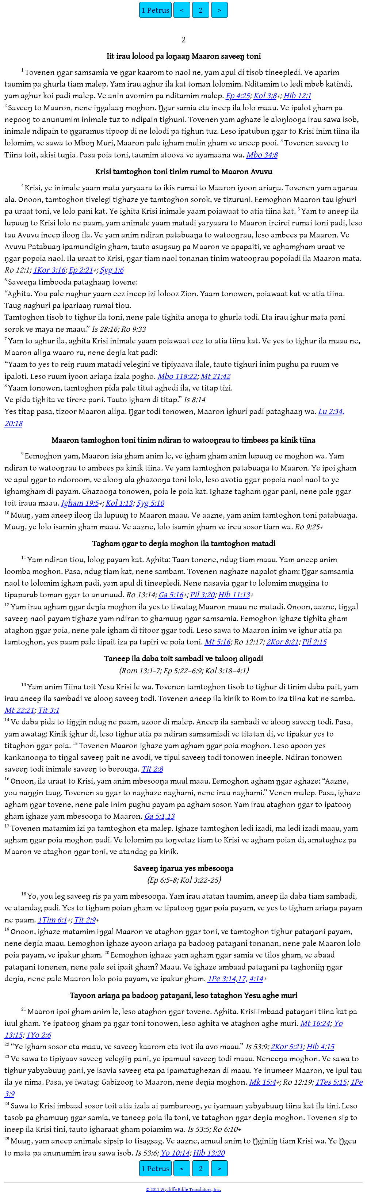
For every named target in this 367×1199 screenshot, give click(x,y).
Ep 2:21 (81, 269)
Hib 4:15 (320, 1046)
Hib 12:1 (297, 95)
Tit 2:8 (152, 768)
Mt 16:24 (315, 1023)
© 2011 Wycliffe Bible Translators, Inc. (183, 1189)
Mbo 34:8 (262, 154)
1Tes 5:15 (331, 1082)
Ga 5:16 (170, 594)
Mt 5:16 (217, 641)
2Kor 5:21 (287, 1046)
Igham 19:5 (80, 502)
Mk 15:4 (262, 1082)
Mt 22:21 (19, 710)
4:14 (256, 978)
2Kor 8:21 (282, 641)
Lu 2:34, (331, 411)
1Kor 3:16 (49, 269)
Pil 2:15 (314, 641)
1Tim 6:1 (52, 919)
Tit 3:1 (48, 710)
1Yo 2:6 (38, 1034)
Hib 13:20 (209, 1152)
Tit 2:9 (84, 919)
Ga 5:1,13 (159, 816)
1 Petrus (155, 10)
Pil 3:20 (202, 594)
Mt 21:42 (215, 376)
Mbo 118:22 (177, 376)
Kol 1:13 (119, 502)
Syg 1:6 (111, 269)
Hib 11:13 (234, 594)
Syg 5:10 (150, 502)
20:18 (13, 423)
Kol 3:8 (264, 95)
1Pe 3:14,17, (227, 978)
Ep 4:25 (238, 95)
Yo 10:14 (174, 1152)
